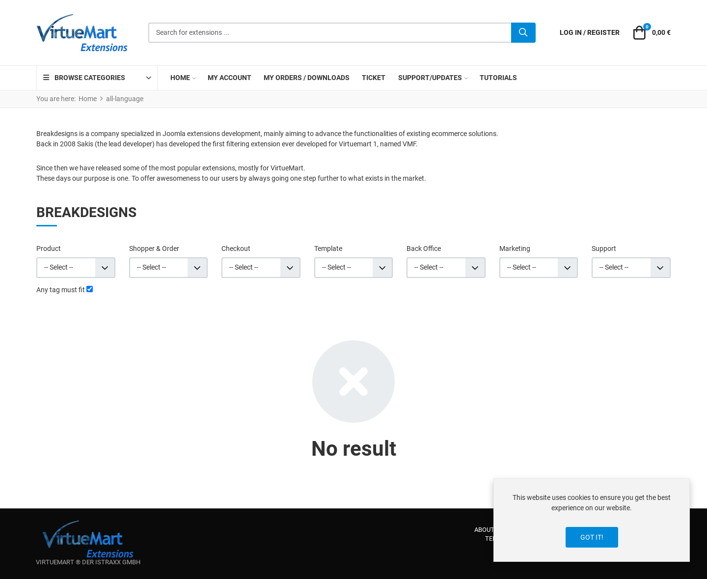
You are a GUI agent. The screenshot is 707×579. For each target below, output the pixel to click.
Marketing (514, 248)
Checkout (235, 248)
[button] (650, 33)
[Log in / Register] (589, 32)
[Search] (523, 33)
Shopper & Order (154, 248)
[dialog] (591, 520)
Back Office (424, 248)
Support (604, 248)
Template (328, 248)
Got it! (591, 537)
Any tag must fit (60, 290)
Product (48, 248)
